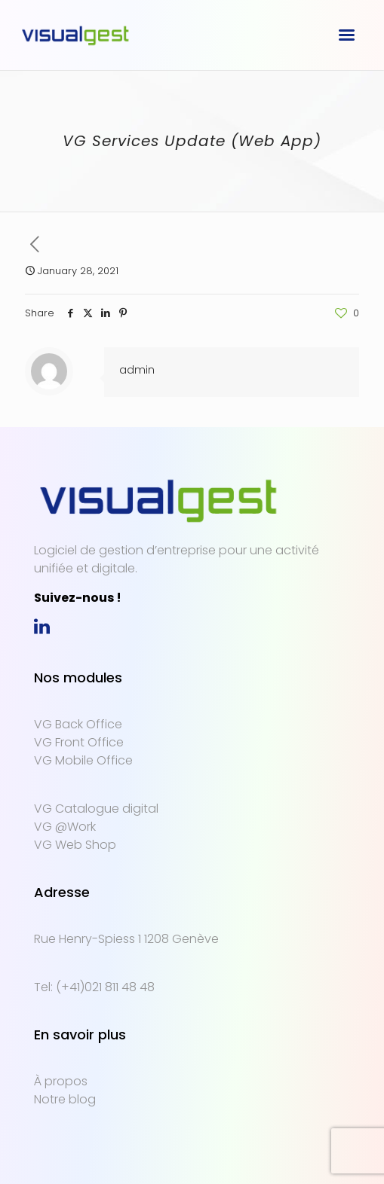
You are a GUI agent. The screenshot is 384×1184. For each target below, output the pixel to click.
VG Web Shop (75, 844)
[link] (42, 628)
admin (137, 369)
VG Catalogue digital (96, 808)
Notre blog (65, 1099)
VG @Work (65, 826)
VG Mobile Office (83, 760)
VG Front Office (79, 742)
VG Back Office (78, 724)
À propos (61, 1081)
